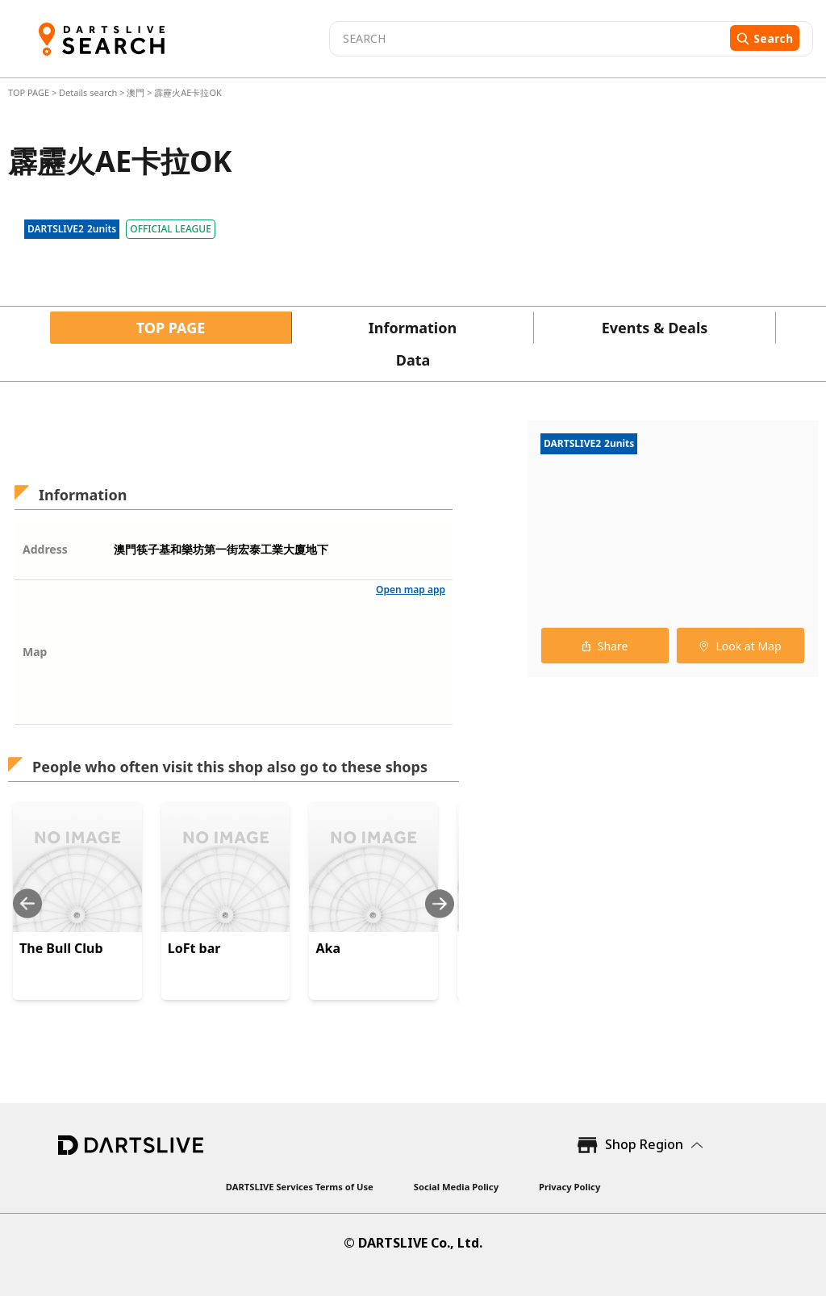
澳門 (135, 92)
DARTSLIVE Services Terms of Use (299, 1187)
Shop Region (644, 1144)
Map (35, 651)
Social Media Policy (456, 1187)
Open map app (410, 589)
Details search (89, 92)
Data (413, 360)
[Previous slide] (27, 903)
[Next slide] (439, 903)
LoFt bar (194, 948)
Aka (327, 948)
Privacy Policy (569, 1187)
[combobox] (527, 38)
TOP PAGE (30, 92)
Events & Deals (655, 327)
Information (413, 327)
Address (45, 549)
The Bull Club (61, 948)
